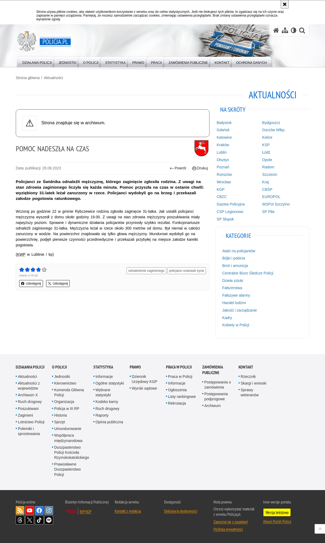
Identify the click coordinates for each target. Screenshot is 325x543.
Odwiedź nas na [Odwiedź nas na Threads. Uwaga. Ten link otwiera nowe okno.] (20, 520)
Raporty (102, 415)
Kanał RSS (20, 510)
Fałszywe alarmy (236, 295)
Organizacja (64, 402)
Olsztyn (223, 160)
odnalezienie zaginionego (146, 271)
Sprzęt (59, 422)
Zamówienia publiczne (212, 369)
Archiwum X (28, 395)
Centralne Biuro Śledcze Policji (247, 273)
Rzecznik (248, 376)
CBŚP (267, 189)
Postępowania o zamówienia (217, 384)
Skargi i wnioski (253, 383)
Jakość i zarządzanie (239, 310)
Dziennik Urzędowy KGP (144, 379)
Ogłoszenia (177, 390)
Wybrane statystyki (103, 392)
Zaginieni (25, 415)
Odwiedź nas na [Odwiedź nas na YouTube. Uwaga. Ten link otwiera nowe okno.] (29, 510)
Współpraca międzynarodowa (68, 438)
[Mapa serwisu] (285, 30)
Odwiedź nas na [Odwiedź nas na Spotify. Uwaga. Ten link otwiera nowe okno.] (49, 520)
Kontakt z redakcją (128, 511)
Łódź (266, 152)
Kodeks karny (107, 402)
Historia (60, 415)
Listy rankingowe (182, 396)
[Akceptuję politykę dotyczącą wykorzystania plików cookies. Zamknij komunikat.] (285, 4)
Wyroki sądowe (144, 388)
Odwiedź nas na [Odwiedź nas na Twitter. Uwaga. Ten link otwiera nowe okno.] (29, 520)
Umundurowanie (67, 428)
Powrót (178, 168)
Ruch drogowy (30, 402)
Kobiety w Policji (235, 325)
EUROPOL (271, 197)
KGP (221, 189)
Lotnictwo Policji (31, 422)
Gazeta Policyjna (231, 204)
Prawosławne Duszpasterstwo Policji (67, 469)
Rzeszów (224, 174)
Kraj (265, 182)
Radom (268, 167)
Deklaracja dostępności (180, 511)
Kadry (227, 318)
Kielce (267, 137)
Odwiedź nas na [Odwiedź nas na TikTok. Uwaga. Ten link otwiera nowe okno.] (39, 520)
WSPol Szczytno (276, 204)
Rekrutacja (177, 403)
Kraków (223, 145)
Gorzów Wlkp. (274, 130)
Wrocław (224, 182)
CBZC (222, 197)
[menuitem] (37, 61)
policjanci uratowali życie (186, 271)
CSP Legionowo (230, 212)
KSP (266, 145)
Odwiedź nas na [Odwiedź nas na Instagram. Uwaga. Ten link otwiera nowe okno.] (49, 510)
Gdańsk (223, 130)
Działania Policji (30, 367)
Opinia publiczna (109, 422)
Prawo (135, 367)
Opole (267, 160)
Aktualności (53, 78)
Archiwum (212, 406)
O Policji (59, 367)
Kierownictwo (65, 383)
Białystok (224, 123)
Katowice (224, 137)
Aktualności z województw (29, 385)
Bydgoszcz (271, 123)
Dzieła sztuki (232, 280)
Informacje (104, 376)
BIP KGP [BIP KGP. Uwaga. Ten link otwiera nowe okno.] (85, 511)
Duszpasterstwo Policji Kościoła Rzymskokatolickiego (71, 452)
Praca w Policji (179, 367)
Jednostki (62, 376)
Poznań (223, 167)
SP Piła (268, 212)
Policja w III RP (66, 408)
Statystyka (103, 367)
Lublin (222, 152)
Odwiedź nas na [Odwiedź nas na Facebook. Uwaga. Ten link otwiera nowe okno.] (39, 510)
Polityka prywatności (228, 529)
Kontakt (246, 367)
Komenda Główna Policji (69, 392)
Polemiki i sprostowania (29, 431)
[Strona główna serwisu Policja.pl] (276, 30)
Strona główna (28, 78)
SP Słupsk (225, 219)
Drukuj (200, 168)
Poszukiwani (28, 408)
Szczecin (269, 174)
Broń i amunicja (235, 265)
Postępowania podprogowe (216, 396)
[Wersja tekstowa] (293, 30)
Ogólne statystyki (110, 383)
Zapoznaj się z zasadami (230, 521)
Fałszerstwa (232, 288)
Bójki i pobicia (233, 258)
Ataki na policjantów (238, 251)
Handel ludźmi (234, 303)
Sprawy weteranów (250, 392)
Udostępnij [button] (31, 283)
